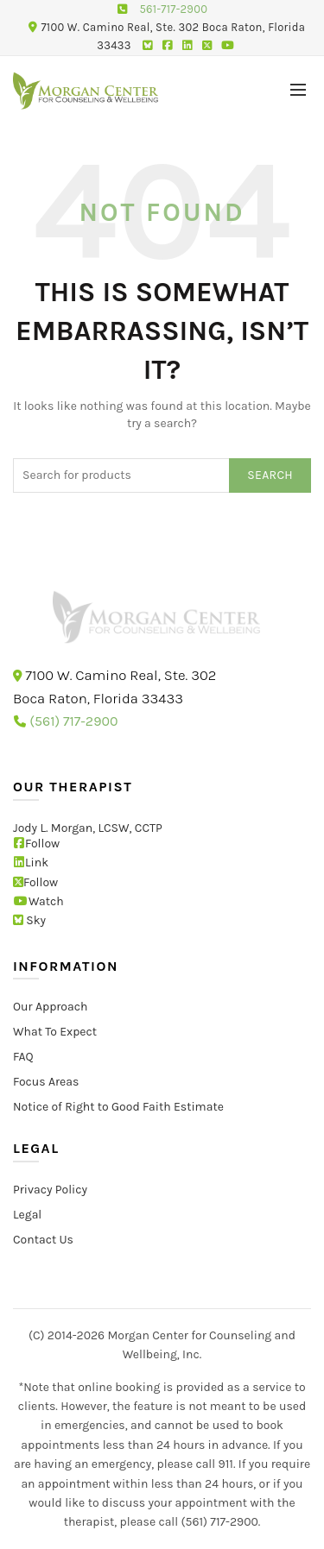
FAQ (23, 1056)
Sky (29, 920)
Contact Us (43, 1238)
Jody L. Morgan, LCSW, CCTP (87, 827)
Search (270, 475)
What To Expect (55, 1031)
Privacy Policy (50, 1188)
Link (30, 862)
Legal (27, 1213)
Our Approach (50, 1006)
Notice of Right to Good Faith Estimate (118, 1106)
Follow (36, 842)
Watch (38, 901)
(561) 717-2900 (73, 721)
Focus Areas (46, 1081)
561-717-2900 (173, 9)
